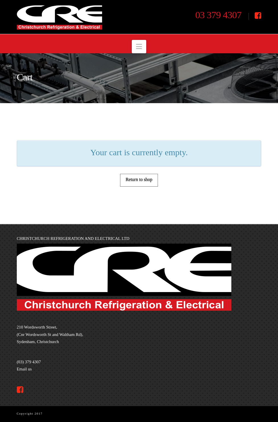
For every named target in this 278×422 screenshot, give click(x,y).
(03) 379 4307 (29, 362)
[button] (139, 46)
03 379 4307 (218, 14)
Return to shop (138, 179)
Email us (24, 369)
